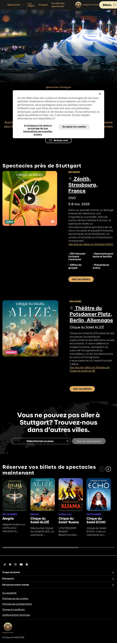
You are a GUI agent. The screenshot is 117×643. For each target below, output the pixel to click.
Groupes (43, 4)
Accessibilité (9, 592)
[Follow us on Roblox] (26, 564)
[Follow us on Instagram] (15, 564)
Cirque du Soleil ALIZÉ (39, 520)
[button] (108, 468)
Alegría (8, 518)
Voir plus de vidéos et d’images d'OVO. (90, 244)
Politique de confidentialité (17, 603)
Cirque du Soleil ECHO (96, 520)
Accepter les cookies (74, 126)
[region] (58, 114)
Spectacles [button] (15, 4)
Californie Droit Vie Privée (16, 615)
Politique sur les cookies (15, 598)
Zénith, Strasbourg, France (83, 185)
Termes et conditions (13, 609)
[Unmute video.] (53, 221)
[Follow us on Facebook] (10, 564)
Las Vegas (31, 4)
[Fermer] (100, 93)
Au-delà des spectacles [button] (59, 5)
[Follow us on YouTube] (21, 564)
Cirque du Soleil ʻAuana (68, 520)
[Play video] (29, 198)
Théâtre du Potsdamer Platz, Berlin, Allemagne (91, 314)
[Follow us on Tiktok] (4, 564)
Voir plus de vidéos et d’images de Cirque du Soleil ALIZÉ (90, 369)
